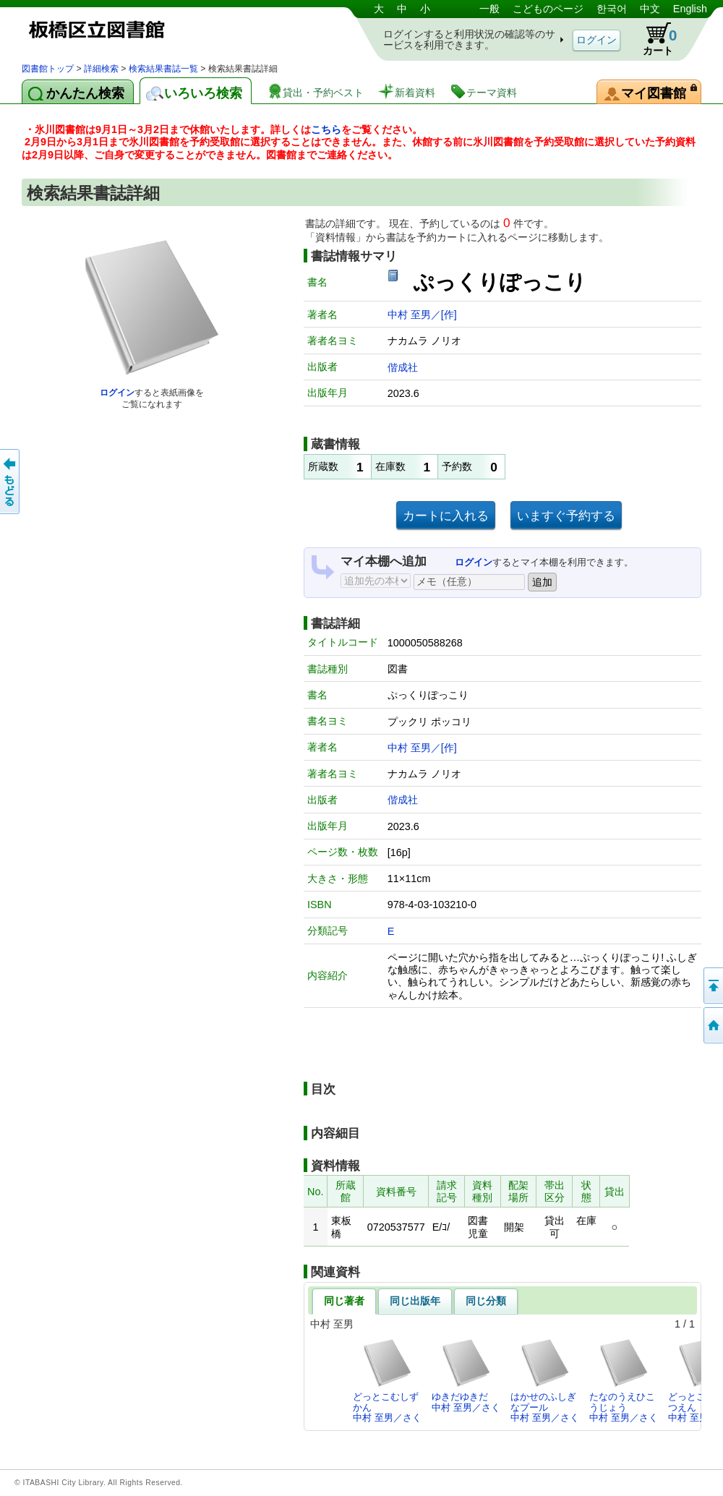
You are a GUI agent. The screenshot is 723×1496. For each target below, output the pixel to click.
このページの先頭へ (712, 985)
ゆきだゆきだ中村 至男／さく (466, 1375)
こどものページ (548, 8)
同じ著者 (344, 1301)
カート (653, 39)
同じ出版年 (415, 1301)
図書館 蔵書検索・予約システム (173, 30)
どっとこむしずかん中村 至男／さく (387, 1380)
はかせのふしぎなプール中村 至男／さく (544, 1380)
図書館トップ (48, 69)
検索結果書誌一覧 (163, 69)
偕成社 (403, 367)
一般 (489, 8)
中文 (650, 8)
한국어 (611, 8)
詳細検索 (101, 69)
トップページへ (712, 1025)
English (690, 8)
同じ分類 (486, 1301)
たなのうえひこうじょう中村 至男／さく (623, 1380)
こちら (326, 129)
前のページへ (11, 481)
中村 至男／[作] (422, 314)
